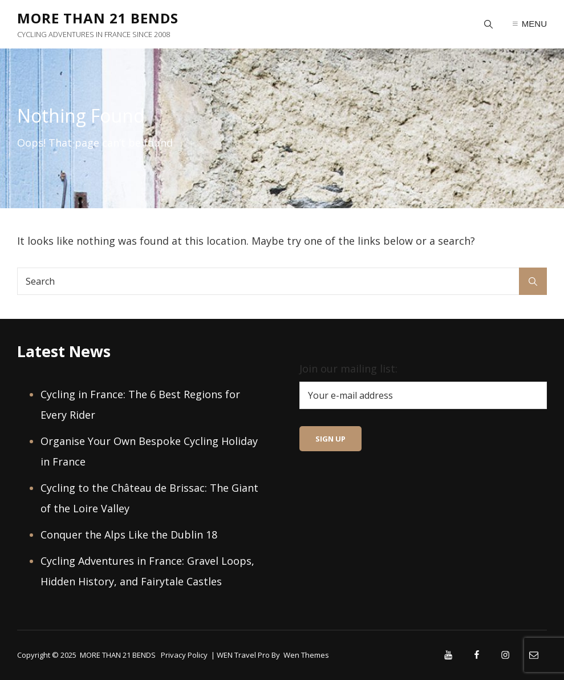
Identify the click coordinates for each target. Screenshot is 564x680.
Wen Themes (306, 655)
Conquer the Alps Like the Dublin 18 (128, 534)
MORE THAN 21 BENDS (97, 18)
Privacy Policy (184, 655)
